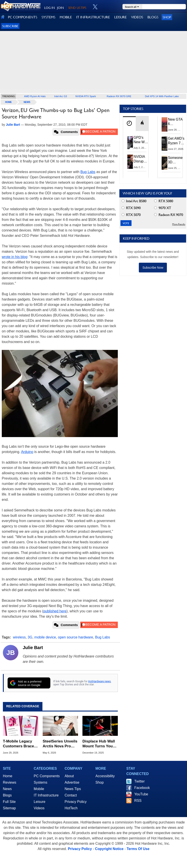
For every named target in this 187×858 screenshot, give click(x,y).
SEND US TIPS (77, 8)
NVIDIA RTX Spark (85, 96)
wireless (19, 637)
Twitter (139, 781)
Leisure (39, 802)
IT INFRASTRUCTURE (93, 17)
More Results (178, 224)
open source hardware (75, 637)
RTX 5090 (131, 208)
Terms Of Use (138, 849)
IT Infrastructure (46, 795)
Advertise (72, 782)
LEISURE (120, 17)
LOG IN (49, 8)
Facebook (142, 788)
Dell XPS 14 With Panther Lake (162, 96)
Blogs (7, 795)
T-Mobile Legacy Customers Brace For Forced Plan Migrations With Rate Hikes (18, 744)
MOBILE (66, 17)
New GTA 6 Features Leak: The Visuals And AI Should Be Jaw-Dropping (175, 122)
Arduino (27, 452)
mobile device (45, 637)
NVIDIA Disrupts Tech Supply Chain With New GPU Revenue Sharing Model (140, 159)
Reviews (9, 782)
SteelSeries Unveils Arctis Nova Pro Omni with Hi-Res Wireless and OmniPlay (60, 744)
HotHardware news (99, 681)
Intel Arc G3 (60, 96)
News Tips (73, 789)
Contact (71, 795)
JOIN (60, 8)
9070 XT (162, 208)
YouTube (141, 794)
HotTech (71, 808)
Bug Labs (87, 172)
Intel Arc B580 (134, 201)
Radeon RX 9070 (168, 215)
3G (30, 637)
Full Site (9, 802)
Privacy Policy (76, 802)
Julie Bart (33, 647)
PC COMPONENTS (22, 17)
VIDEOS (137, 17)
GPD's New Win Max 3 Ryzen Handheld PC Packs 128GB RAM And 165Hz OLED (141, 140)
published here (55, 611)
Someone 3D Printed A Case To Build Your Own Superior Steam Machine (175, 160)
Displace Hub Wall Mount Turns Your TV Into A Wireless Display (98, 744)
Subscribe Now (152, 267)
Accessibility (105, 776)
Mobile (39, 789)
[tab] (129, 123)
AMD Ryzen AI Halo (35, 96)
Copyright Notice (109, 849)
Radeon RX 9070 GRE (119, 96)
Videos (39, 808)
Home (7, 776)
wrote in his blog (14, 257)
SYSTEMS (48, 17)
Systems (40, 782)
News (27, 102)
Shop (167, 17)
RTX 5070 (131, 215)
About (69, 776)
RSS (137, 800)
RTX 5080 (163, 201)
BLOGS (152, 17)
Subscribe (10, 26)
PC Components (47, 776)
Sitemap (9, 808)
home (8, 102)
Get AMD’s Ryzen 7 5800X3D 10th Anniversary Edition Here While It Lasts (177, 141)
